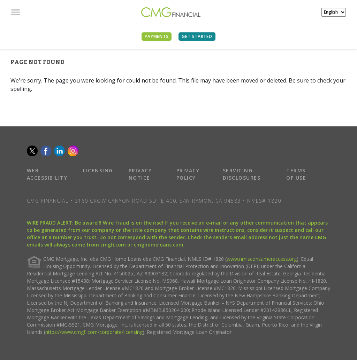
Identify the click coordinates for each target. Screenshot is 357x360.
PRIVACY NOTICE (140, 174)
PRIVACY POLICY (188, 174)
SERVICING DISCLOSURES (242, 174)
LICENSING (98, 170)
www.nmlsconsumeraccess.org (262, 259)
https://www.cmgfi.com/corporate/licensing (94, 332)
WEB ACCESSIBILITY (47, 174)
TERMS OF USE (296, 174)
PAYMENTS (156, 36)
